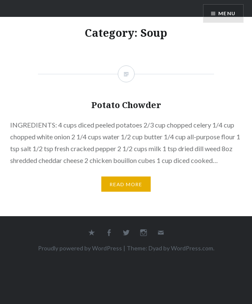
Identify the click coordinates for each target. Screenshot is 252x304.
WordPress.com (192, 248)
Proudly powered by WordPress (80, 248)
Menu (227, 13)
